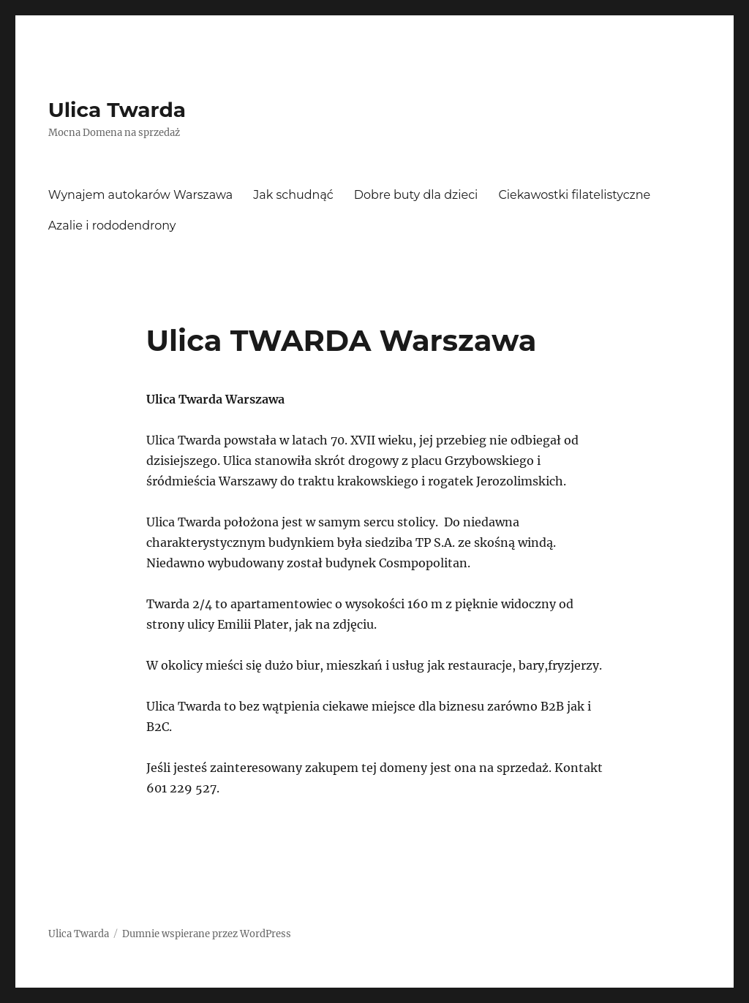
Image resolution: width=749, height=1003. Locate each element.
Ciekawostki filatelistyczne (574, 195)
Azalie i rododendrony (112, 225)
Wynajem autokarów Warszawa (140, 195)
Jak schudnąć (293, 195)
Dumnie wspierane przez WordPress (206, 934)
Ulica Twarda (117, 109)
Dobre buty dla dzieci (416, 195)
